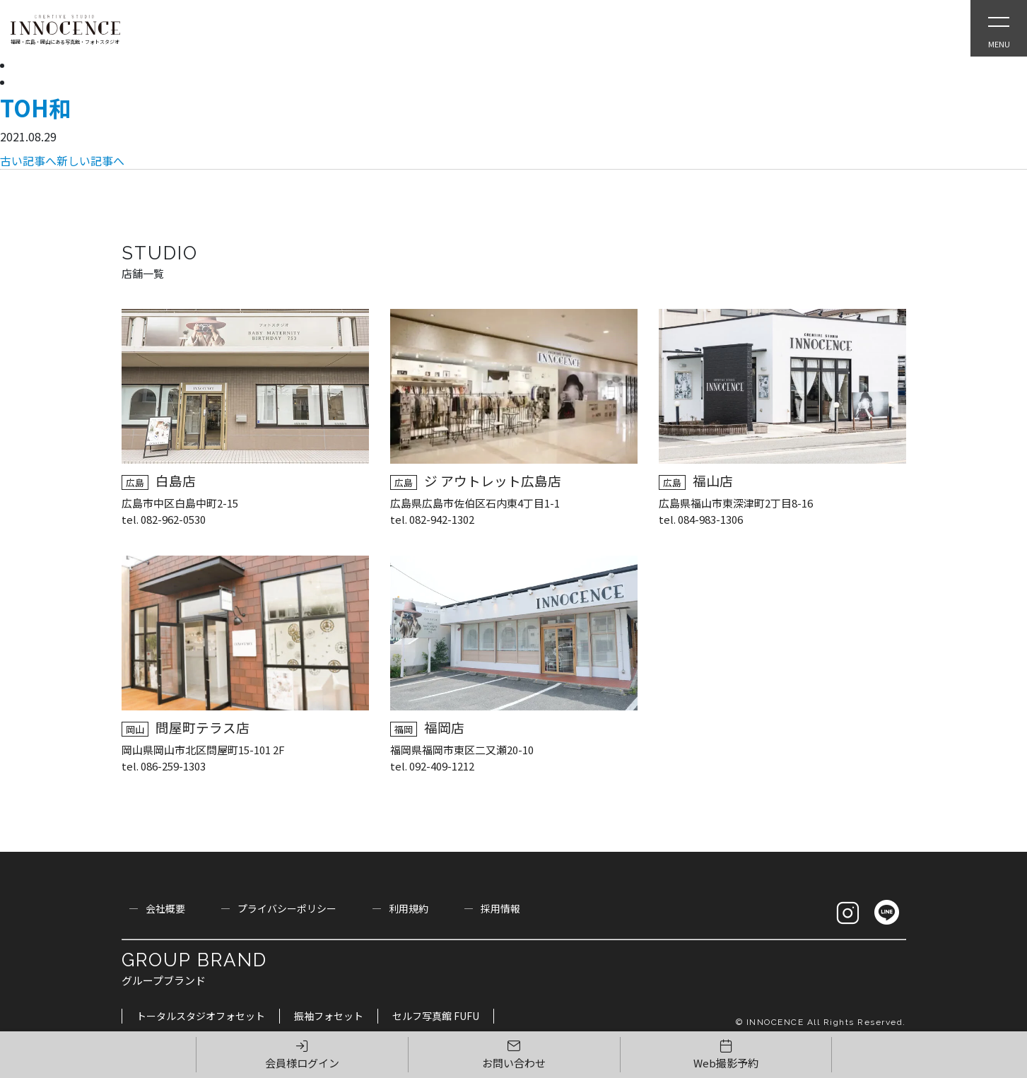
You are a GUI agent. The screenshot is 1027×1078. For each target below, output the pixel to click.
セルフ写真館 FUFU (435, 1016)
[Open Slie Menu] (998, 28)
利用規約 (408, 908)
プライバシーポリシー (286, 908)
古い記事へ (28, 160)
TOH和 (35, 107)
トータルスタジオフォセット (200, 1016)
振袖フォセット (328, 1016)
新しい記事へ (90, 160)
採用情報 (500, 908)
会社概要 (165, 908)
